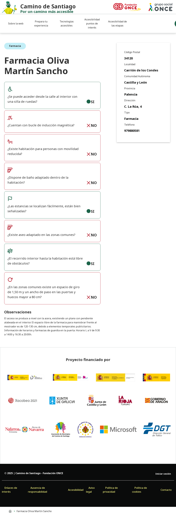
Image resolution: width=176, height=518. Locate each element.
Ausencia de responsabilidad (37, 490)
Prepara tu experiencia (41, 23)
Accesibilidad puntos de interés (92, 23)
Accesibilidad (75, 490)
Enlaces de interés (9, 490)
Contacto (166, 490)
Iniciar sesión (163, 473)
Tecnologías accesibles (67, 23)
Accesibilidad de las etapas (117, 23)
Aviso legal (90, 490)
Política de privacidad (110, 490)
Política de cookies (139, 490)
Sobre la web (15, 23)
